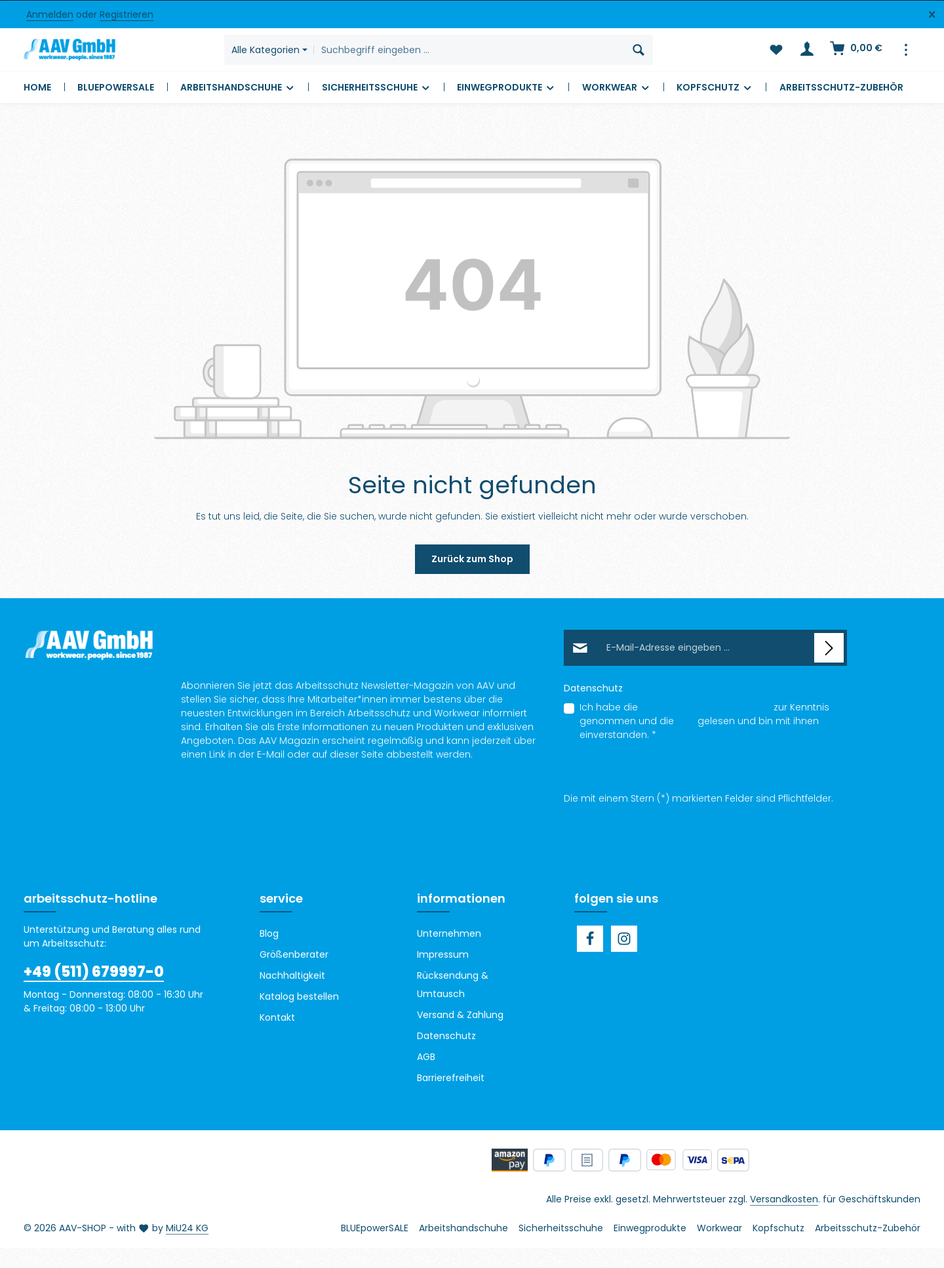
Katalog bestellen (299, 1016)
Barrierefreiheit (450, 1098)
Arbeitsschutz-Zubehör (867, 1248)
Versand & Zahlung (460, 1035)
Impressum (443, 974)
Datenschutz (446, 1056)
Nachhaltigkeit (292, 995)
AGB (686, 741)
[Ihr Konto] (806, 60)
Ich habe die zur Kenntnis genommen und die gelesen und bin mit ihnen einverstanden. (704, 741)
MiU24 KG (187, 1248)
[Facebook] (590, 959)
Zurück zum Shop (472, 579)
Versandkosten (784, 1219)
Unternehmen (449, 953)
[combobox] (489, 60)
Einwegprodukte (650, 1248)
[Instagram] (624, 959)
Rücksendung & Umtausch (452, 1005)
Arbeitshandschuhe (463, 1248)
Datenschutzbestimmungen (705, 727)
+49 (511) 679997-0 (94, 992)
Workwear (719, 1248)
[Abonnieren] (829, 668)
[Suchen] (659, 60)
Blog (269, 953)
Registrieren (126, 14)
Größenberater (294, 974)
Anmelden (49, 14)
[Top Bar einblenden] (905, 60)
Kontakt (277, 1037)
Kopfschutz (778, 1248)
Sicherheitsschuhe (561, 1248)
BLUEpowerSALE (374, 1248)
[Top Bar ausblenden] (931, 14)
